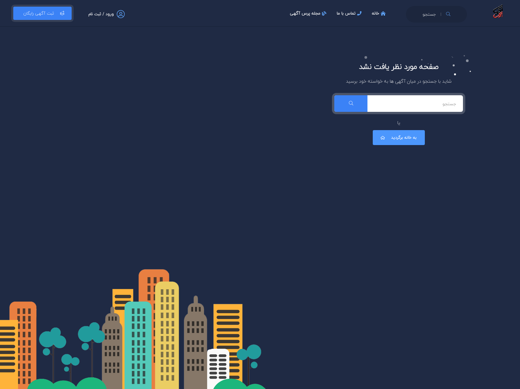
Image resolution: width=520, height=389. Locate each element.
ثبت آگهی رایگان (42, 13)
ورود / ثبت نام (101, 14)
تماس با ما (350, 13)
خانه (379, 13)
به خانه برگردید (398, 137)
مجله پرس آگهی (309, 13)
